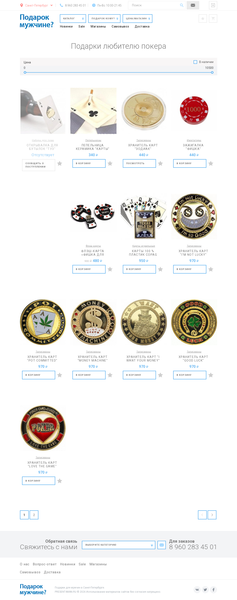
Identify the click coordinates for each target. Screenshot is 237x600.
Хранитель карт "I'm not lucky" (193, 252)
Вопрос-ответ (45, 564)
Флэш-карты (93, 246)
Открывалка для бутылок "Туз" (42, 147)
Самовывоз (120, 26)
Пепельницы (93, 140)
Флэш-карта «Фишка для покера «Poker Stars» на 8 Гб (92, 253)
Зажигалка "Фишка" (193, 147)
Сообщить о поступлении (35, 165)
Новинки (66, 26)
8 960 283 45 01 (193, 547)
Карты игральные (143, 246)
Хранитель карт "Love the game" (42, 464)
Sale (82, 26)
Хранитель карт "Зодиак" (143, 147)
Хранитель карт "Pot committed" (42, 358)
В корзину (83, 163)
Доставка (142, 26)
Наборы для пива (43, 140)
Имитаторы (194, 140)
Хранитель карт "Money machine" (93, 358)
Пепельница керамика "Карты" (93, 147)
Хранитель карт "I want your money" (143, 358)
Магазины (98, 26)
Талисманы (143, 140)
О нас (24, 564)
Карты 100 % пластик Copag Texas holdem (143, 253)
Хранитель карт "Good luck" (193, 358)
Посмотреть (135, 163)
